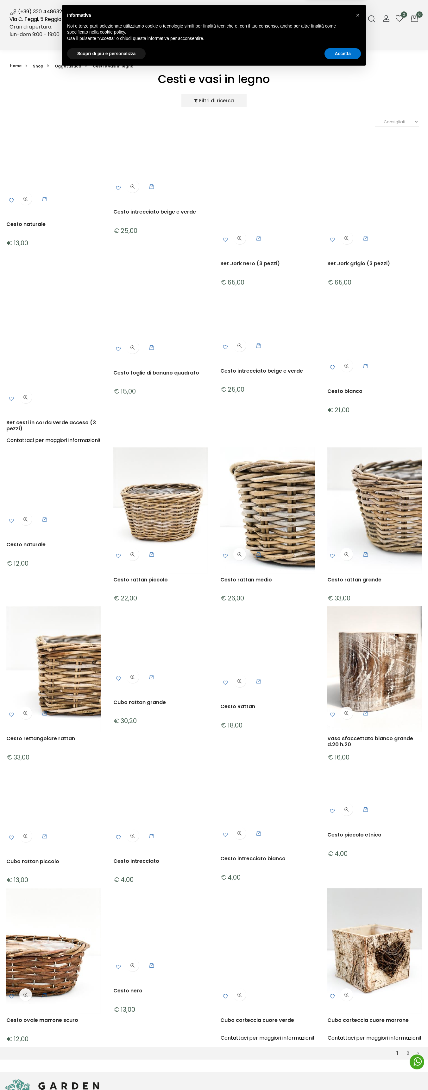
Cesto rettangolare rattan (40, 738)
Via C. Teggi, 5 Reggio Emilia (43, 19)
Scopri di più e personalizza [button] (106, 1072)
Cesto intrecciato (136, 861)
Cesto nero (127, 990)
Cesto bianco (344, 391)
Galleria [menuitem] (266, 40)
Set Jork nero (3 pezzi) (250, 263)
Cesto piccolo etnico (354, 835)
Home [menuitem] (125, 40)
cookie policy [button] (112, 1051)
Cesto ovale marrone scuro (42, 1020)
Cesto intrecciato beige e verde (154, 212)
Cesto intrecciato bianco (253, 858)
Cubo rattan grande (139, 702)
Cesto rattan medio (246, 579)
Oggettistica (68, 66)
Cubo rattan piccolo (32, 861)
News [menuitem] (216, 43)
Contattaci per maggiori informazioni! (53, 440)
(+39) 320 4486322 (37, 11)
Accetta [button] (343, 1072)
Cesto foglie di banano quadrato (156, 372)
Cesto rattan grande (354, 579)
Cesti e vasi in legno (113, 66)
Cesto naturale (26, 224)
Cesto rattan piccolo (140, 579)
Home (16, 65)
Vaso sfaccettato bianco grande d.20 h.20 (370, 741)
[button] (358, 1034)
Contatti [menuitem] (299, 40)
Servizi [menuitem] (185, 40)
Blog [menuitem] (237, 40)
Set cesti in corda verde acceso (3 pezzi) (51, 425)
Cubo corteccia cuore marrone (368, 1020)
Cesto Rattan (237, 706)
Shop (153, 40)
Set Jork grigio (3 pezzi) (358, 263)
